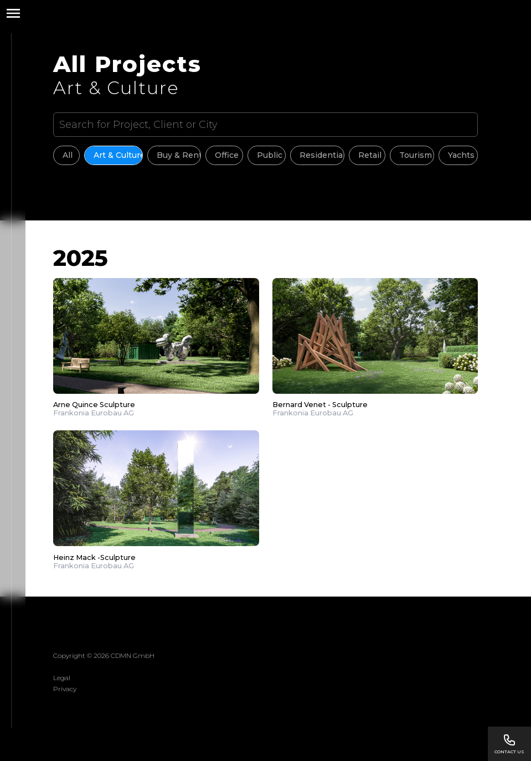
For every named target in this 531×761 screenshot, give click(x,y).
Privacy (64, 689)
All (68, 155)
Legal (61, 677)
